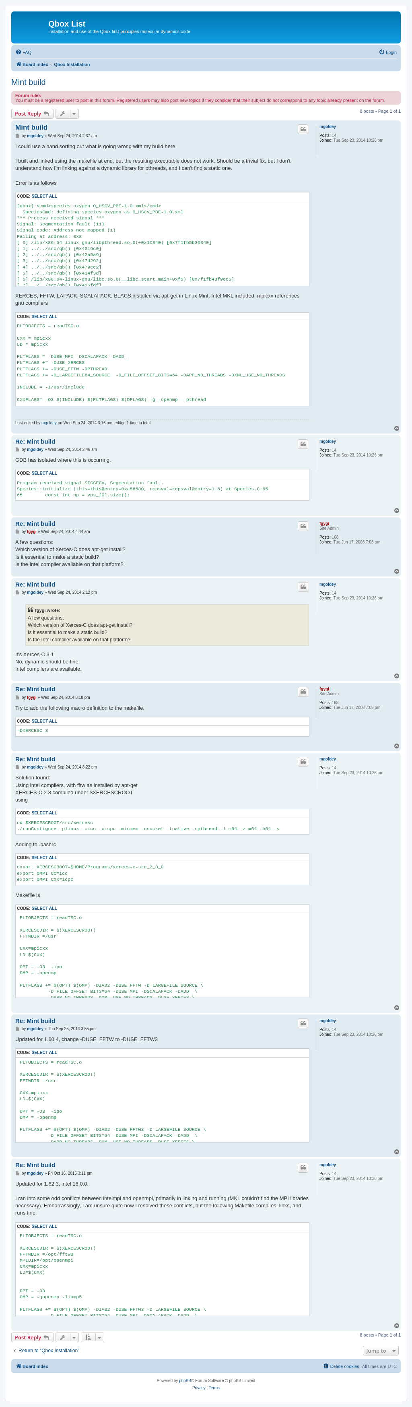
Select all (44, 196)
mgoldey (327, 126)
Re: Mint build (35, 441)
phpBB (185, 1380)
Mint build (28, 82)
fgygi (324, 523)
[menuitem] (23, 52)
